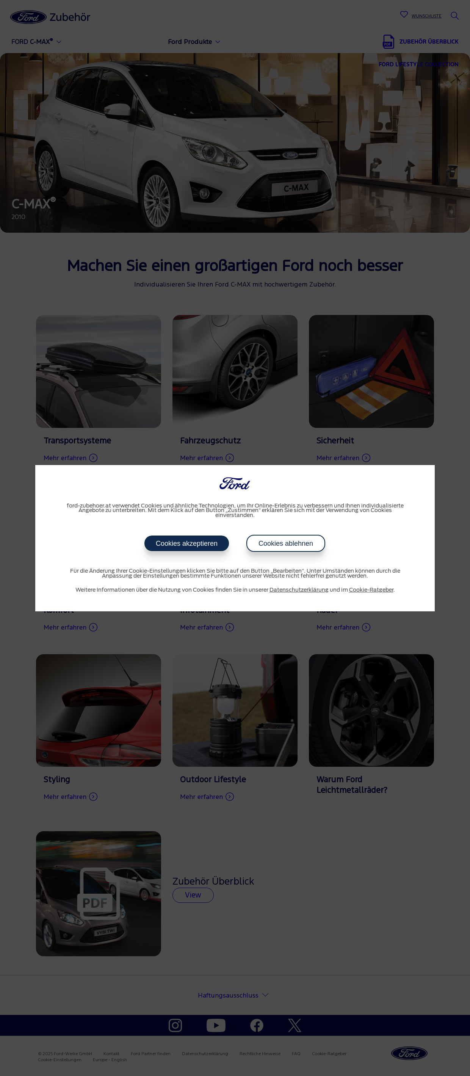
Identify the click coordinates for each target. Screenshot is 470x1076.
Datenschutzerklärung (299, 590)
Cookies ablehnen (285, 543)
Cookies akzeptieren (187, 543)
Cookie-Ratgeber (371, 590)
